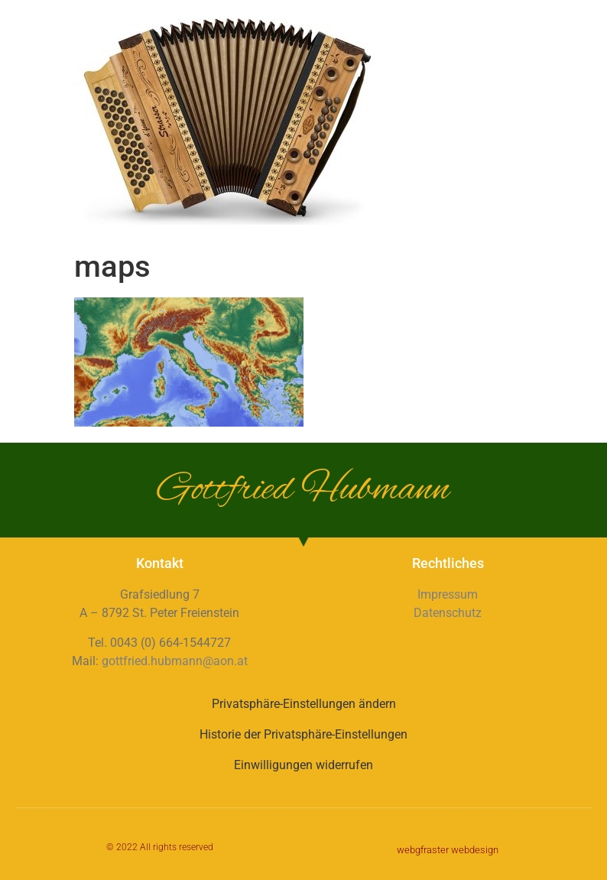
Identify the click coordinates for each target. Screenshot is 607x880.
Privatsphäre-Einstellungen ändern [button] (304, 704)
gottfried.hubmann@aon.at (175, 661)
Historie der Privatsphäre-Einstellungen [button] (303, 734)
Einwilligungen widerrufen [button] (303, 765)
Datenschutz (448, 613)
